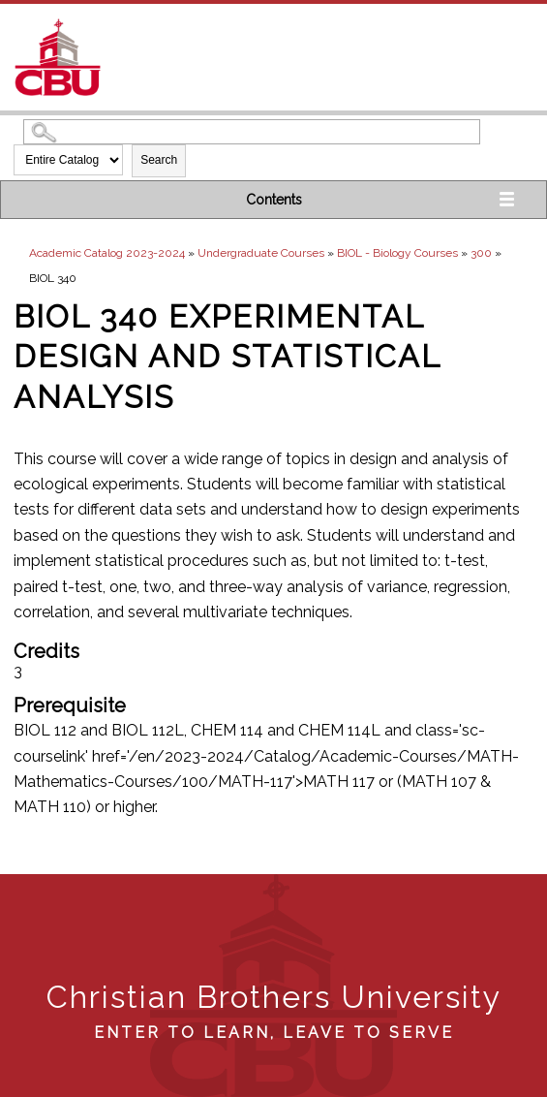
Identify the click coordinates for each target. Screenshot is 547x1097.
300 (481, 253)
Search (158, 160)
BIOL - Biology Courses (397, 253)
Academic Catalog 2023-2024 (107, 253)
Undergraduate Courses (261, 253)
